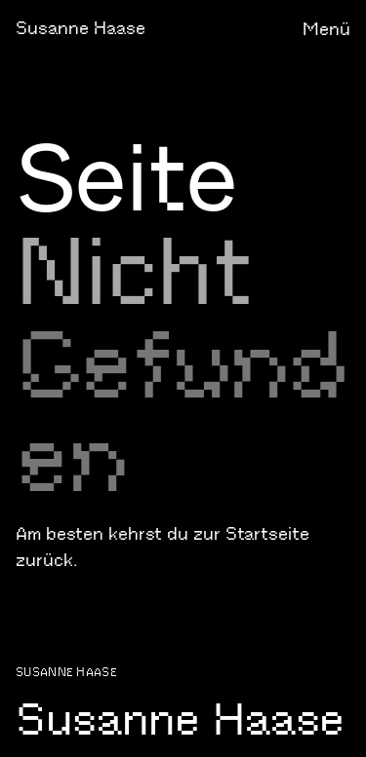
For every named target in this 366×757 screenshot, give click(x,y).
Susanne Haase (80, 28)
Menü (326, 29)
